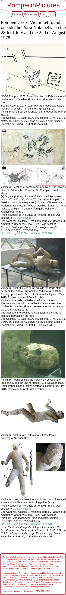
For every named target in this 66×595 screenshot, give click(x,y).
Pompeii (16, 14)
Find (43, 14)
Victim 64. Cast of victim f (15, 288)
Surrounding (30, 14)
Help (52, 14)
